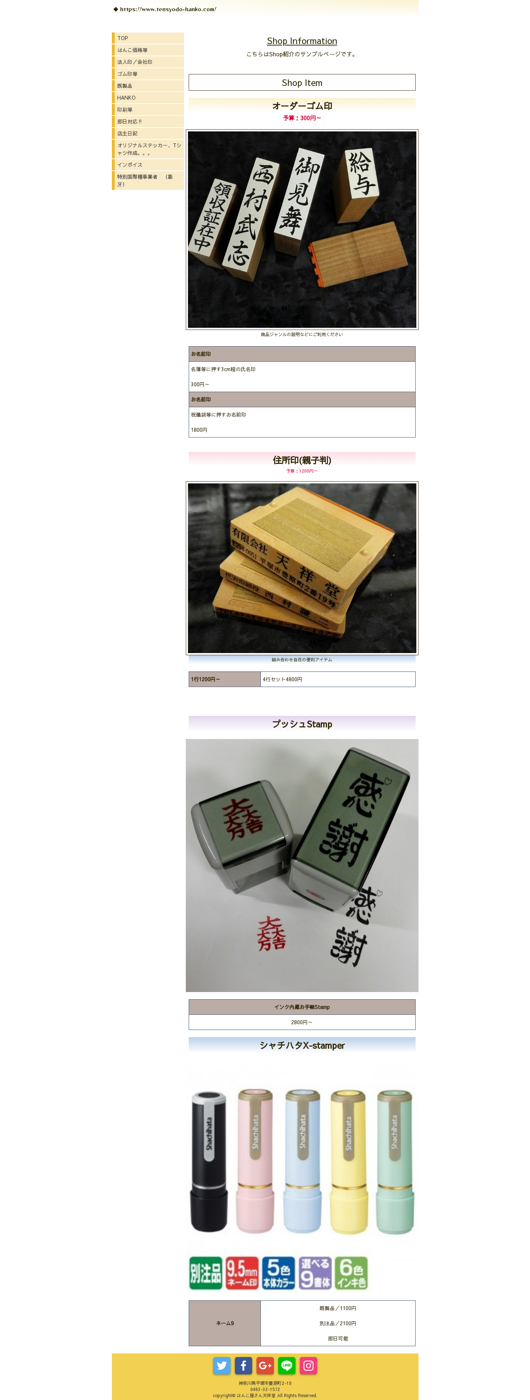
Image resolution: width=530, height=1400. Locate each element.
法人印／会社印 (135, 61)
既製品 (124, 85)
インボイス (130, 164)
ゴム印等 (127, 73)
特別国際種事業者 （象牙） (145, 180)
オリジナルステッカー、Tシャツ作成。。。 (149, 149)
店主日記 (127, 133)
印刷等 (124, 109)
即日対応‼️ (130, 121)
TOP (122, 38)
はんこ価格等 (132, 49)
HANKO (126, 97)
